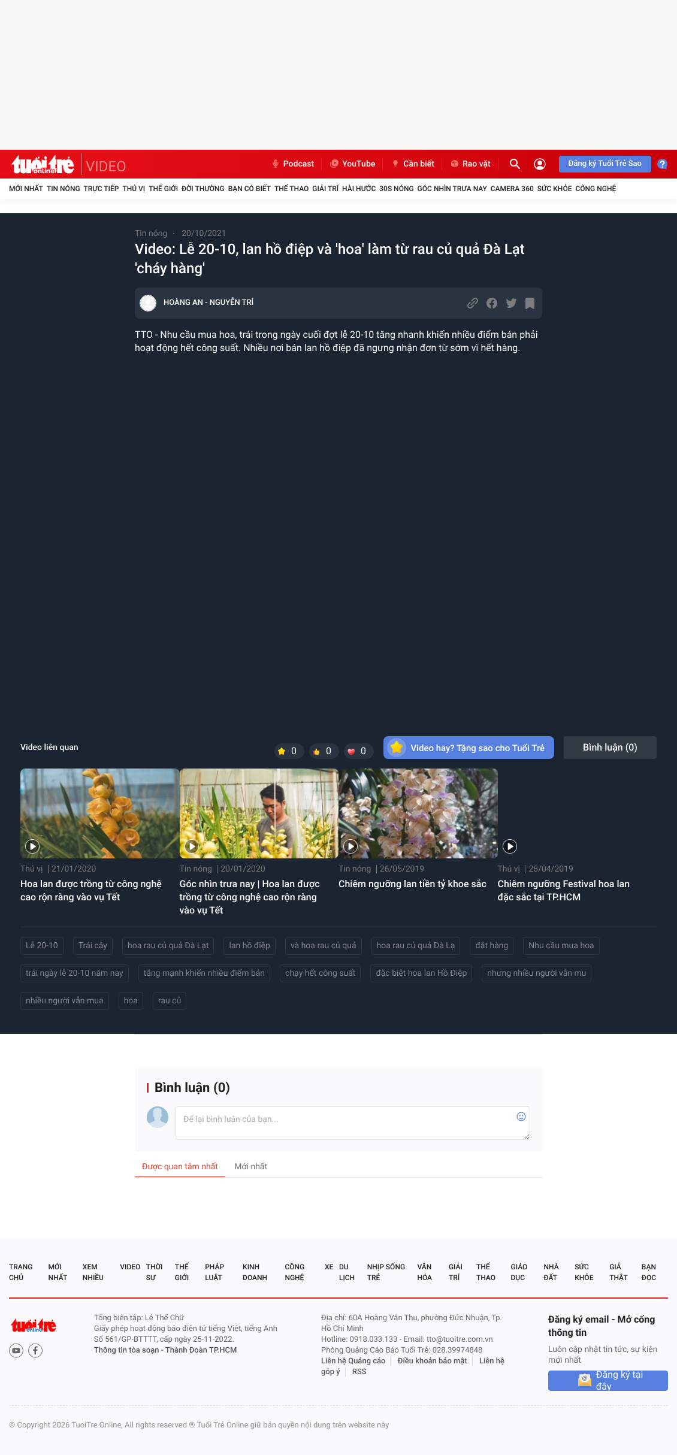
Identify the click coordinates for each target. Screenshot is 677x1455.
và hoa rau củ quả (323, 946)
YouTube (352, 164)
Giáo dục (519, 1272)
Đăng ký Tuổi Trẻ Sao (605, 163)
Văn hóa (424, 1272)
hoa (131, 1001)
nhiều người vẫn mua (65, 1001)
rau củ (169, 1001)
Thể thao (291, 188)
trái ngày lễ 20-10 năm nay (74, 973)
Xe (329, 1267)
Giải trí (325, 188)
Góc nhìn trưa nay (452, 188)
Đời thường (203, 188)
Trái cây (92, 946)
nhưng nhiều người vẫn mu (536, 973)
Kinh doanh (255, 1272)
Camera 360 (512, 188)
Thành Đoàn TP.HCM (201, 1350)
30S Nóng (396, 188)
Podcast (292, 164)
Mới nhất (26, 188)
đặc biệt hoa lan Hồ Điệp (421, 973)
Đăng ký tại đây (619, 1381)
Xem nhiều (93, 1272)
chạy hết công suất (320, 973)
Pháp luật (214, 1272)
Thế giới (163, 188)
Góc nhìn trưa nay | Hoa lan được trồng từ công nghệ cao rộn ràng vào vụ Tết (250, 897)
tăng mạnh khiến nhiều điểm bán (204, 973)
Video (130, 1267)
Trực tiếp (101, 188)
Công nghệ (595, 188)
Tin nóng (63, 188)
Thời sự (154, 1272)
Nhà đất (550, 1272)
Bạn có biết (249, 188)
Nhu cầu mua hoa (561, 946)
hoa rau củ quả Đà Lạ (416, 946)
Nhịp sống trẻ (386, 1272)
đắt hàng (491, 946)
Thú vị (133, 188)
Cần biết (412, 164)
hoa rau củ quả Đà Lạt (168, 946)
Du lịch (347, 1272)
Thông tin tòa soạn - (129, 1350)
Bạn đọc (649, 1272)
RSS (359, 1372)
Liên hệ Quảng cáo (353, 1361)
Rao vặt (470, 164)
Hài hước (359, 188)
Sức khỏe (554, 188)
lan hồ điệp (249, 946)
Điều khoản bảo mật (432, 1361)
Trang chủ (20, 1272)
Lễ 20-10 (42, 946)
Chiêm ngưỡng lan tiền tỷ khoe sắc (412, 884)
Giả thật (618, 1272)
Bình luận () (610, 747)
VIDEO (106, 166)
